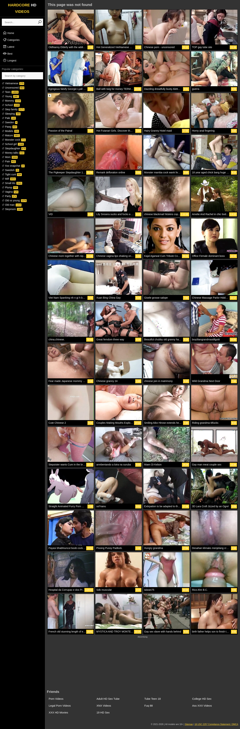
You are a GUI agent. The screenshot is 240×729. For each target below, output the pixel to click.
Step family (13, 109)
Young (10, 96)
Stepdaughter (14, 148)
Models (10, 131)
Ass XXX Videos (202, 705)
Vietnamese (13, 83)
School (11, 105)
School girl (13, 144)
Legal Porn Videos (60, 705)
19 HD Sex (103, 712)
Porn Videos (56, 698)
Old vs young (14, 200)
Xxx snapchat (13, 165)
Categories (11, 40)
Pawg (9, 126)
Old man (11, 204)
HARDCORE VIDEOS (22, 8)
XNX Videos (103, 705)
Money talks (13, 152)
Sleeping (11, 113)
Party (9, 196)
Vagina (10, 191)
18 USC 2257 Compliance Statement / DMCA (216, 724)
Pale (9, 118)
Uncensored (13, 87)
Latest (8, 47)
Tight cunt (12, 174)
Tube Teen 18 (152, 698)
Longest (9, 60)
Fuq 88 (148, 705)
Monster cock (14, 139)
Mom (10, 157)
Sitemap (189, 724)
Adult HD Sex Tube (108, 698)
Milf (9, 178)
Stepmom (12, 209)
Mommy (11, 100)
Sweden (9, 122)
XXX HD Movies (58, 712)
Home (8, 33)
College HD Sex (202, 698)
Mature (11, 135)
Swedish (10, 170)
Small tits (12, 183)
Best (7, 53)
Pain (9, 161)
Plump (10, 187)
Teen (10, 92)
